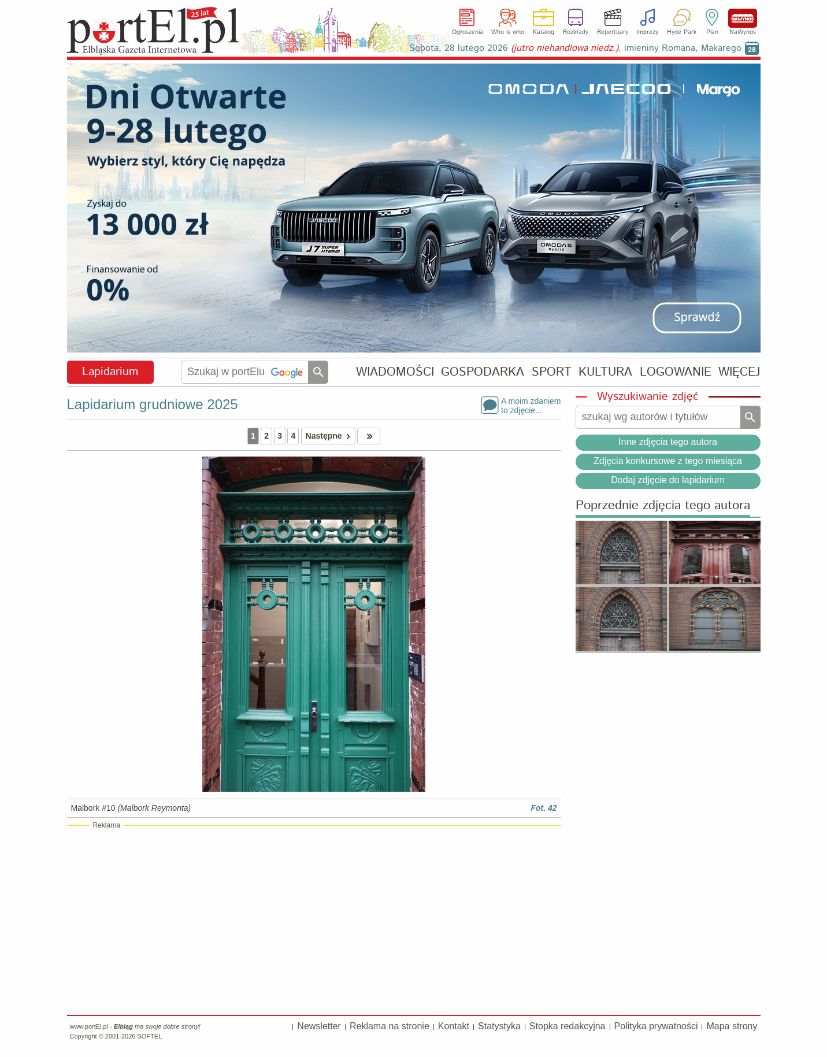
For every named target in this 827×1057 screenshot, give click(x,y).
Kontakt (453, 1026)
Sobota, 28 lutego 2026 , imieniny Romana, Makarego (575, 48)
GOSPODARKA (482, 371)
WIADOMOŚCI (395, 371)
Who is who (507, 32)
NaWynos (742, 18)
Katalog (543, 32)
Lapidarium (110, 372)
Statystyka (499, 1026)
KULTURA (605, 371)
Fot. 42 (544, 808)
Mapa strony (731, 1026)
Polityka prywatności (656, 1026)
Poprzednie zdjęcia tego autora (663, 506)
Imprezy (647, 32)
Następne (330, 436)
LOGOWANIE (675, 371)
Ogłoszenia (467, 32)
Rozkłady (575, 32)
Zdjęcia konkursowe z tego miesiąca (668, 461)
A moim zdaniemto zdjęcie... (531, 405)
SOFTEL (149, 1036)
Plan (712, 32)
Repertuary (612, 32)
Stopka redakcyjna (567, 1026)
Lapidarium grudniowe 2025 (152, 404)
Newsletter (319, 1026)
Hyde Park (681, 32)
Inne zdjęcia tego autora (667, 442)
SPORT (552, 371)
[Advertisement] (314, 919)
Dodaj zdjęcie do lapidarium (668, 480)
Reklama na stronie (389, 1026)
